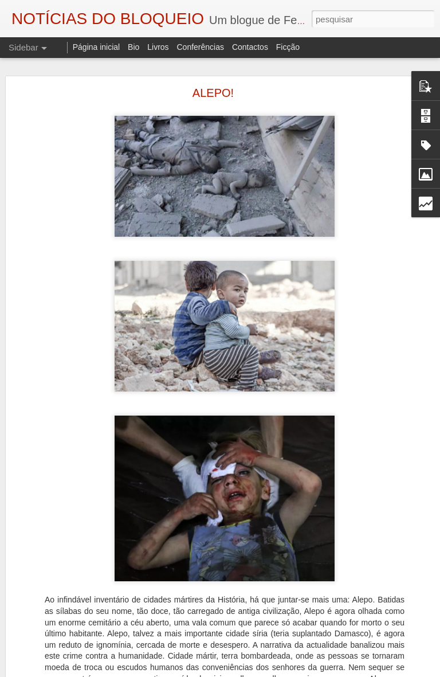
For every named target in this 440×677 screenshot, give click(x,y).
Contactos (250, 47)
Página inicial (96, 47)
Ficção (288, 47)
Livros (157, 47)
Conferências (200, 47)
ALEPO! (213, 89)
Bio (133, 47)
